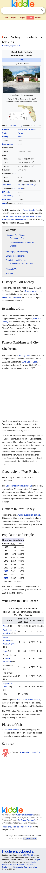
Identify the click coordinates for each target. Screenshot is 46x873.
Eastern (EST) (29, 185)
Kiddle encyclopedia (25, 815)
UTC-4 (20, 188)
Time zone (6, 185)
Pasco (20, 137)
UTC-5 (20, 185)
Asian (5, 651)
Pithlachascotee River (11, 298)
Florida (20, 133)
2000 (6, 571)
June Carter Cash (29, 362)
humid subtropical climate (29, 515)
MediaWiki (32, 862)
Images (13, 18)
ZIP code (6, 192)
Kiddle (4, 864)
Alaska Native (9, 644)
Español (38, 18)
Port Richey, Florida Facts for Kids (17, 827)
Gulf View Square (11, 730)
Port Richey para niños (30, 752)
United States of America (27, 129)
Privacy (30, 864)
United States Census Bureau (19, 486)
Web (6, 18)
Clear (37, 10)
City (21, 60)
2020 (15, 174)
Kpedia (30, 18)
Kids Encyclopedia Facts (11, 46)
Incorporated (7, 144)
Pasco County (16, 126)
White (5, 626)
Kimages (22, 18)
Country (5, 129)
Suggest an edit (29, 838)
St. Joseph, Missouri (33, 291)
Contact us (6, 867)
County (5, 137)
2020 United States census (28, 700)
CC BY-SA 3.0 (27, 855)
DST (14, 188)
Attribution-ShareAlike (27, 820)
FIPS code (6, 200)
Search (42, 10)
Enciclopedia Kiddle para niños (25, 867)
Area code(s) (7, 196)
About (21, 864)
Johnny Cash (24, 356)
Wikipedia (37, 860)
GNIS (4, 203)
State (4, 133)
